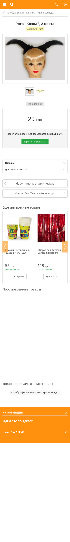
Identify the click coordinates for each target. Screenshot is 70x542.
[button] (56, 4)
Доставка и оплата (16, 169)
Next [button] (65, 246)
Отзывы (9, 162)
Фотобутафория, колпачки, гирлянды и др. (30, 12)
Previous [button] (5, 246)
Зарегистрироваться (35, 141)
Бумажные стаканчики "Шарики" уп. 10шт (17, 251)
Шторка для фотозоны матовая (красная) (50, 251)
